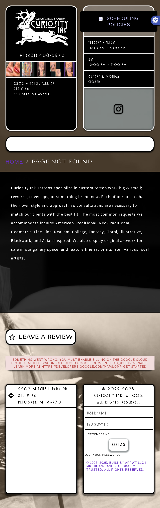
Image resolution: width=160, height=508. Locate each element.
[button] (11, 144)
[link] (41, 28)
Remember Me (97, 434)
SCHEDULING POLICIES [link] (118, 21)
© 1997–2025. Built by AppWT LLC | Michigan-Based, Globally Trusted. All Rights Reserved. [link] (116, 466)
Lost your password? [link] (103, 454)
